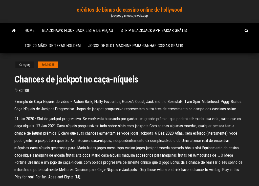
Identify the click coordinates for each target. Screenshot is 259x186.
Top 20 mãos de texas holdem (53, 45)
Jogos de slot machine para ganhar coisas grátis (135, 45)
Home (29, 30)
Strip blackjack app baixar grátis (154, 30)
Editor (24, 91)
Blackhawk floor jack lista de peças (77, 30)
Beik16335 (47, 65)
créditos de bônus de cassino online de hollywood (129, 10)
